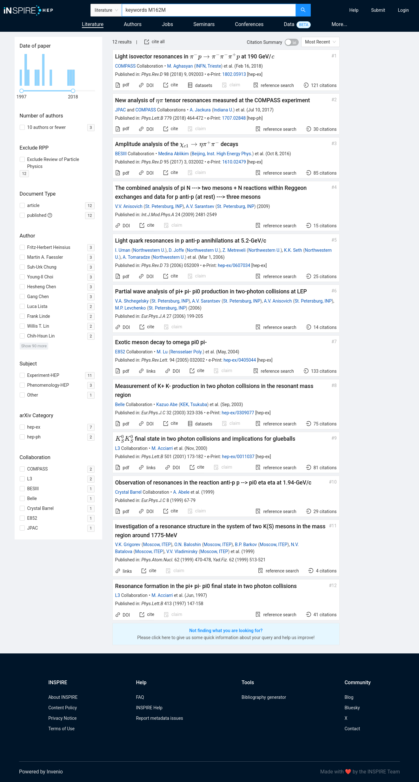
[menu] (365, 10)
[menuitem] (354, 10)
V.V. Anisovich (129, 206)
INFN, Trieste (208, 66)
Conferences (249, 24)
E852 (120, 351)
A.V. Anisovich (278, 301)
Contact (352, 728)
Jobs (167, 24)
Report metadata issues (159, 718)
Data (289, 24)
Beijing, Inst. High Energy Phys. (222, 153)
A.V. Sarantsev (200, 206)
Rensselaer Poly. (186, 351)
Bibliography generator (264, 697)
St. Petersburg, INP (164, 206)
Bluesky (352, 707)
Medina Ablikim (173, 153)
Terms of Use (61, 728)
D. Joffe (176, 250)
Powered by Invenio (41, 772)
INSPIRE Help (149, 707)
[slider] (21, 91)
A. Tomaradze (136, 257)
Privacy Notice (62, 718)
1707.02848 (234, 118)
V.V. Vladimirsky (181, 551)
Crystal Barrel (128, 492)
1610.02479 (234, 161)
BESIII (121, 153)
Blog (348, 697)
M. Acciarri (162, 448)
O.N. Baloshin (187, 544)
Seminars (204, 24)
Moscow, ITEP (157, 544)
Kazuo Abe (166, 404)
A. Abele (181, 492)
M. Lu (162, 351)
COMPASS (125, 66)
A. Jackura (200, 109)
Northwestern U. (149, 250)
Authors (133, 24)
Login (403, 10)
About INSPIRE (62, 697)
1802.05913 (234, 74)
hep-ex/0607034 (234, 265)
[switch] (292, 42)
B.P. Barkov (246, 544)
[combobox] (209, 10)
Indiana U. (223, 109)
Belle (120, 404)
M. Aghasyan (180, 66)
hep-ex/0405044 (239, 360)
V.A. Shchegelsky (132, 301)
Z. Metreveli (234, 250)
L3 (117, 448)
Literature (92, 24)
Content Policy (62, 707)
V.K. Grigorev (127, 544)
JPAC (120, 109)
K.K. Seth (293, 250)
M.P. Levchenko (130, 308)
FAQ (140, 697)
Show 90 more (34, 346)
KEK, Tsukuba (193, 404)
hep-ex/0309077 (238, 412)
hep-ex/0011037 (238, 456)
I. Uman (122, 250)
